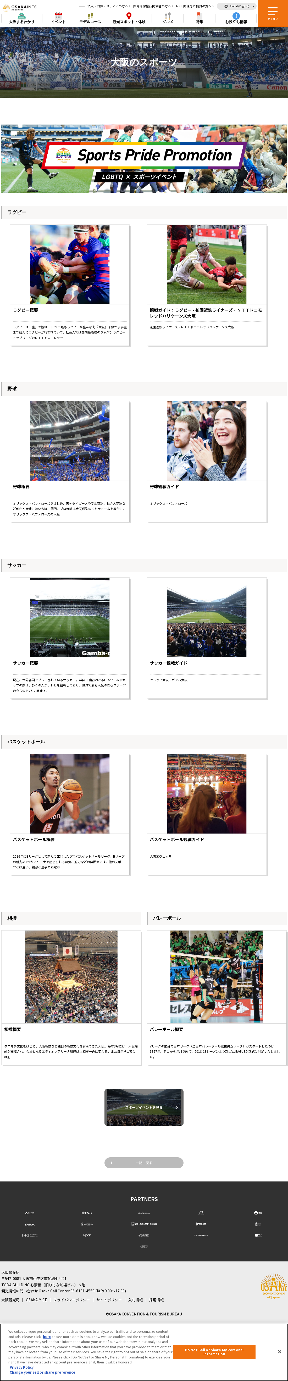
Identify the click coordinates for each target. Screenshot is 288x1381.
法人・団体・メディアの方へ (107, 6)
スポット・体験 (129, 22)
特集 (199, 22)
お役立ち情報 (236, 22)
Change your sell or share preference (42, 1372)
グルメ (167, 22)
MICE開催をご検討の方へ (194, 6)
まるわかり (22, 22)
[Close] (279, 1351)
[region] (144, 1352)
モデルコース (90, 22)
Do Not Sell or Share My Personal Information (214, 1352)
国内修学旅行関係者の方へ (152, 6)
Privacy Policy (22, 1367)
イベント (58, 22)
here (47, 1336)
